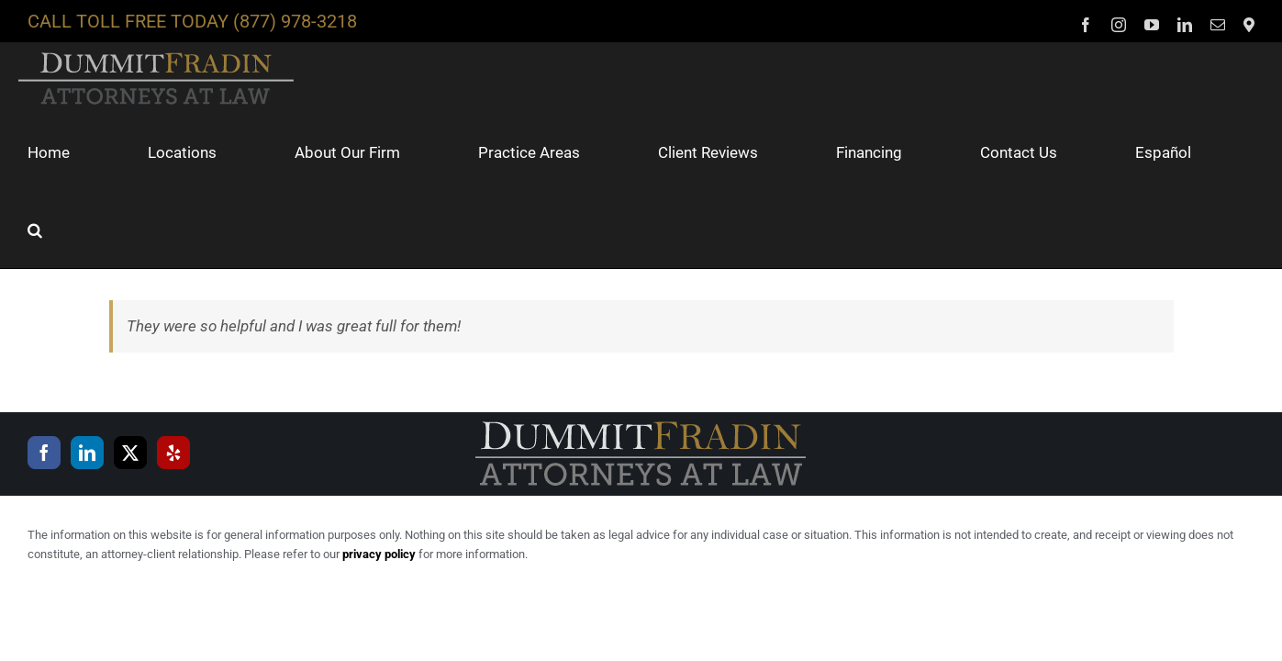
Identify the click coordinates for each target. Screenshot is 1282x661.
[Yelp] (173, 375)
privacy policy (379, 477)
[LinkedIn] (87, 375)
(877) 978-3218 (295, 21)
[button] (1247, 152)
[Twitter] (130, 375)
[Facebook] (44, 375)
